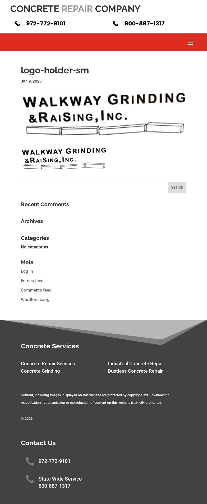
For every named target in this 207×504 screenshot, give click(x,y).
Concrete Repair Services (48, 363)
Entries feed (32, 280)
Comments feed (36, 290)
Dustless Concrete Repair (135, 371)
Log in (27, 271)
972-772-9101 (45, 23)
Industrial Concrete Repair (136, 363)
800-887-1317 (144, 23)
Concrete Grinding (40, 371)
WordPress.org (35, 299)
